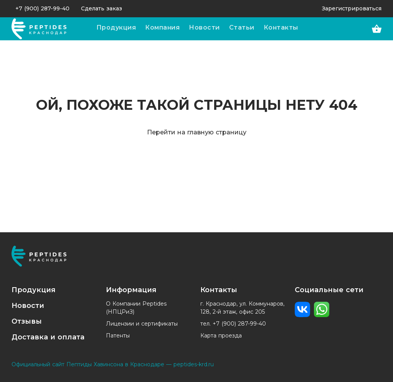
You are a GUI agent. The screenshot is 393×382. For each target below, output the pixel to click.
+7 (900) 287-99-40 (42, 8)
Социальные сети (329, 290)
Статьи (241, 27)
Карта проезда (221, 335)
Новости (204, 27)
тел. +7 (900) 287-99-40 (233, 323)
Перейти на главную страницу (196, 132)
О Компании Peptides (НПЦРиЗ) (136, 307)
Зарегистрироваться (351, 8)
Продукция (116, 27)
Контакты (281, 27)
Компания (162, 27)
